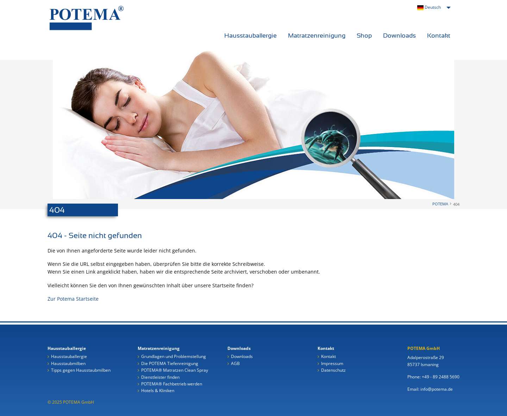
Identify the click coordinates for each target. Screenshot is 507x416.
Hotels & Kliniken (157, 390)
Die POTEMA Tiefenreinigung (169, 363)
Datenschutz (333, 370)
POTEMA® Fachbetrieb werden (171, 384)
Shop (364, 35)
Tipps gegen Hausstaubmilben (81, 370)
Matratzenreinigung (316, 35)
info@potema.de (436, 389)
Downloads (399, 35)
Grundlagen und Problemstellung (173, 356)
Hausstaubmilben (68, 363)
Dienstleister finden (160, 377)
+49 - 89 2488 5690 (440, 377)
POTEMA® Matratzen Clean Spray (174, 370)
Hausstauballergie (250, 35)
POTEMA (440, 203)
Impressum (332, 363)
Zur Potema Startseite (73, 298)
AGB (235, 363)
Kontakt (438, 35)
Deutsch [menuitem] (429, 7)
